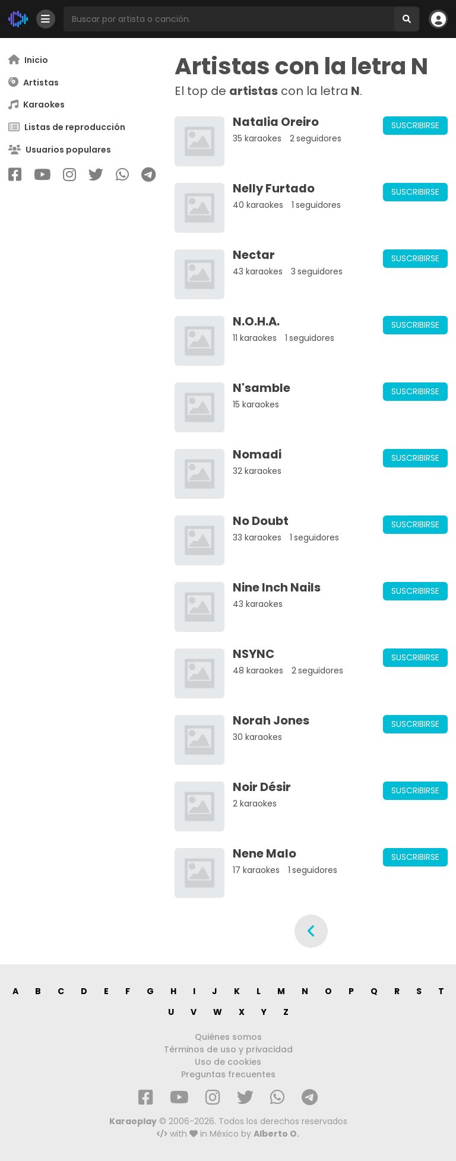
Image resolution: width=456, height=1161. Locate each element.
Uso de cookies (228, 1062)
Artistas (33, 82)
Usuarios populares (59, 150)
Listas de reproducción (66, 127)
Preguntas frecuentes (228, 1074)
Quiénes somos (228, 1037)
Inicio (28, 60)
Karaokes (36, 105)
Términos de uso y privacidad (228, 1049)
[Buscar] (406, 19)
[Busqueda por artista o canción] (229, 19)
